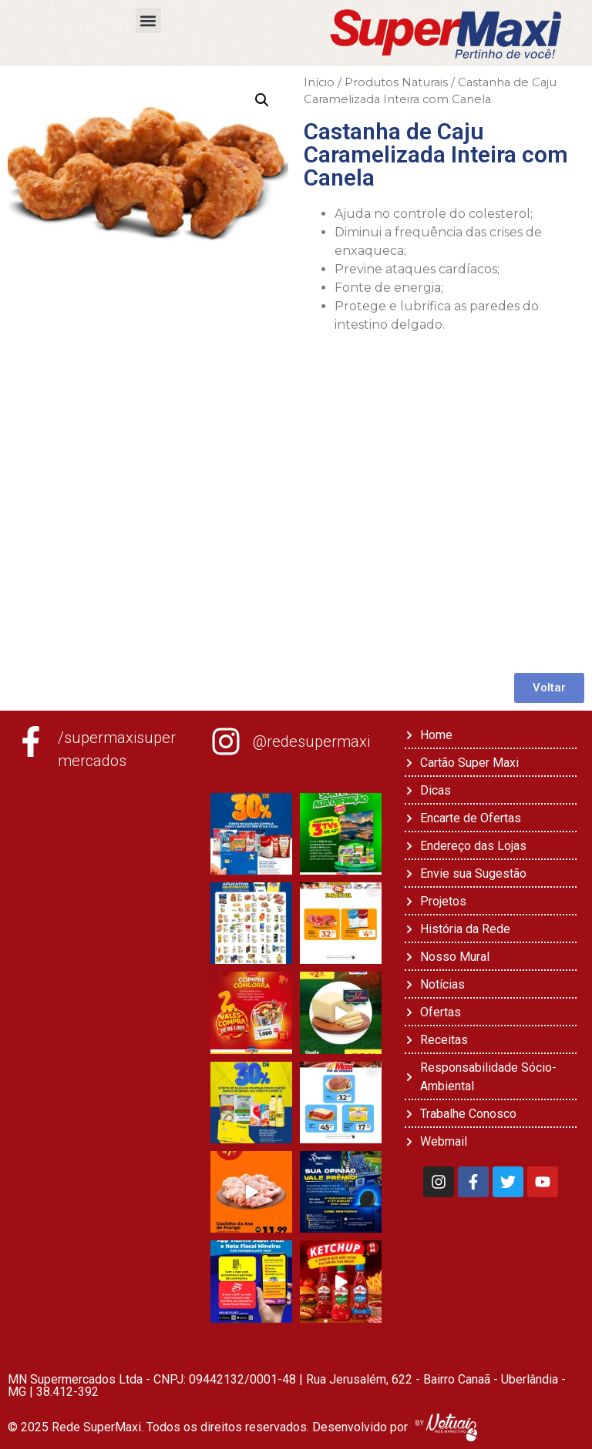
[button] (148, 20)
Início (319, 82)
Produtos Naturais (396, 82)
